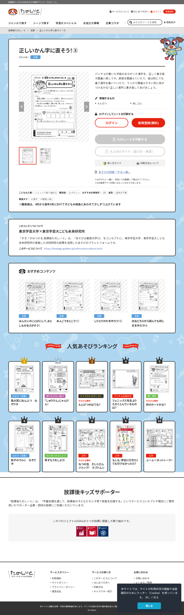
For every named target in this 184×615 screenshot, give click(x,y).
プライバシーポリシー (63, 587)
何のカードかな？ (156, 404)
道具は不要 (121, 192)
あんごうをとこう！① (68, 321)
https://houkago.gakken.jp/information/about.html (73, 248)
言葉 (32, 30)
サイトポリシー (60, 582)
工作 (83, 455)
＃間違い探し (46, 199)
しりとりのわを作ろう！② (108, 321)
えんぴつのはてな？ (89, 404)
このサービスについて (105, 578)
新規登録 (169, 11)
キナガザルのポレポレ (91, 396)
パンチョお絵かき (122, 396)
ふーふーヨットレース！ (159, 460)
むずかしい (74, 192)
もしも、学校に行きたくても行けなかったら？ (125, 462)
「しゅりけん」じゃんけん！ (57, 402)
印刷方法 (98, 587)
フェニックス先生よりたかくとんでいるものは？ (124, 403)
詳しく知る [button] (152, 597)
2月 (104, 192)
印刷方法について (149, 163)
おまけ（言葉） (20, 396)
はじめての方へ (140, 11)
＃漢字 (34, 199)
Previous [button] (21, 107)
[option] (54, 107)
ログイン (156, 11)
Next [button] (86, 107)
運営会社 (56, 591)
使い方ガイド (114, 163)
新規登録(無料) (148, 123)
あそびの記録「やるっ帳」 (115, 172)
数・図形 (152, 396)
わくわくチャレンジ (56, 455)
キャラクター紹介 (103, 591)
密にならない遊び (55, 396)
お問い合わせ (142, 578)
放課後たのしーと (17, 30)
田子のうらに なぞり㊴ (23, 462)
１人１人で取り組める (46, 192)
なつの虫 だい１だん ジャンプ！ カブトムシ (92, 466)
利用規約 (56, 578)
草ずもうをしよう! (55, 460)
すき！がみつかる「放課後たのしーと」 (25, 11)
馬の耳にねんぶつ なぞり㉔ (24, 402)
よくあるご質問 (143, 582)
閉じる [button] (149, 605)
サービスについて (119, 11)
